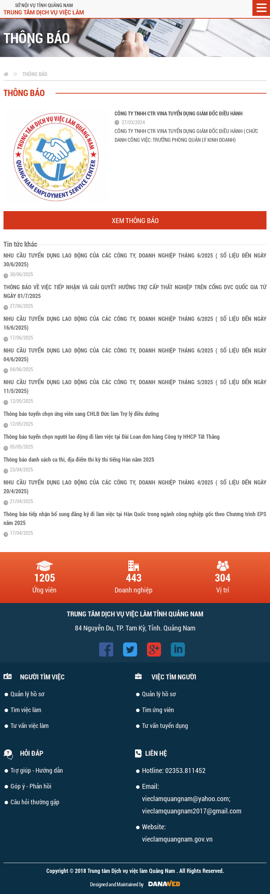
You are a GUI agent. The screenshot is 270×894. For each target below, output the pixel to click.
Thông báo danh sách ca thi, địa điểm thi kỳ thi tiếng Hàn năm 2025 (79, 459)
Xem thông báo (135, 220)
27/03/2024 (133, 122)
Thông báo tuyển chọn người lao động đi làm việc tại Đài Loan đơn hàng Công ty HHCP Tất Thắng (112, 436)
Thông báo (34, 73)
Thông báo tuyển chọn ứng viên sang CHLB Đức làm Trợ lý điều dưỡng (81, 413)
